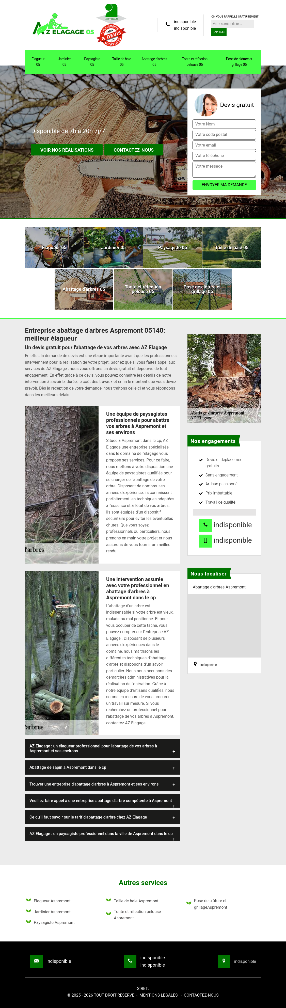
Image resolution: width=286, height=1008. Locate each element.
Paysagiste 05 (92, 62)
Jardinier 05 (64, 62)
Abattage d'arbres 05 (154, 62)
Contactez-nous (134, 150)
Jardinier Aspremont (48, 912)
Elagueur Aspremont (48, 901)
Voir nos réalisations (66, 150)
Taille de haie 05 (121, 62)
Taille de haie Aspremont (132, 901)
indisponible (185, 21)
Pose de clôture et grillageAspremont (206, 904)
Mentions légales (158, 995)
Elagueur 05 (38, 62)
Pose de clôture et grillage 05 (239, 62)
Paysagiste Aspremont (50, 922)
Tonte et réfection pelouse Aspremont (133, 915)
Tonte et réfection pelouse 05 (195, 62)
